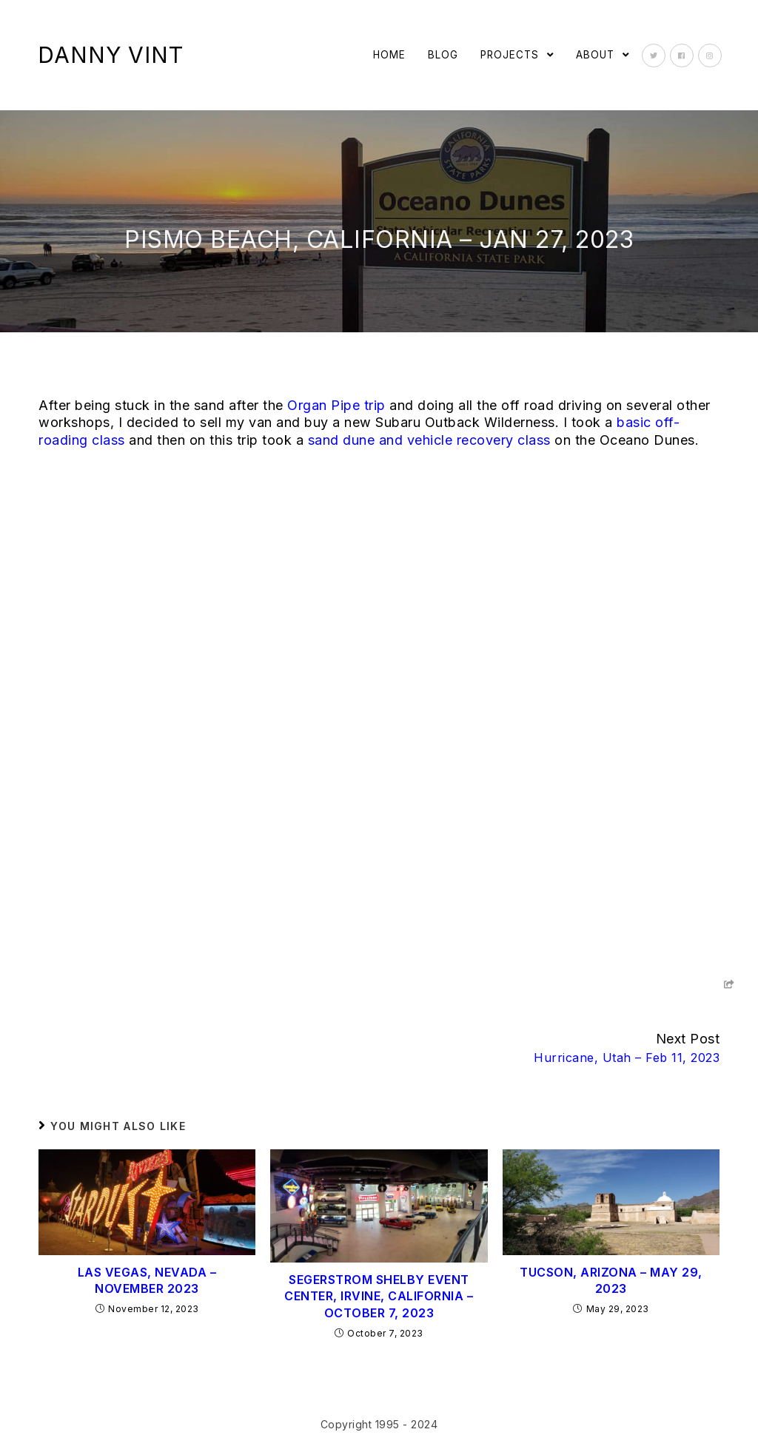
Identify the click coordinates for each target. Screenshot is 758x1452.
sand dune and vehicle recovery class (429, 440)
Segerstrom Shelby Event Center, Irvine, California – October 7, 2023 (378, 1296)
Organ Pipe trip (336, 405)
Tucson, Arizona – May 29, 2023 (611, 1280)
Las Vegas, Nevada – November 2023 (147, 1280)
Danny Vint (111, 54)
